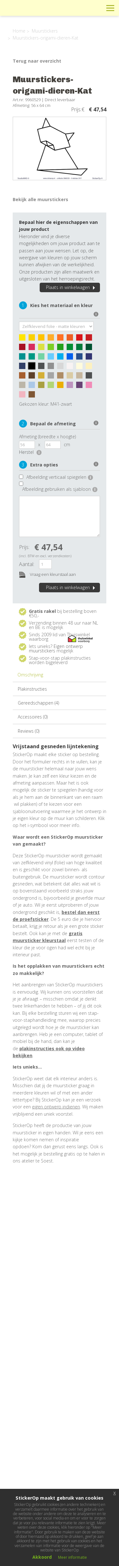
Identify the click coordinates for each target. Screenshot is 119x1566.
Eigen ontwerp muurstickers (56, 648)
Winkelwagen (81, 7)
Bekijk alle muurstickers (40, 199)
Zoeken (96, 7)
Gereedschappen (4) (38, 703)
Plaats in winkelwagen (71, 287)
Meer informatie (72, 1557)
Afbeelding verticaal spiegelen (59, 477)
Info (67, 7)
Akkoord (42, 1557)
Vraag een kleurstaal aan (47, 574)
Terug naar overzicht (37, 61)
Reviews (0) (28, 731)
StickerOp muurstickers (27, 13)
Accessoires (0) (33, 717)
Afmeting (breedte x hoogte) (47, 437)
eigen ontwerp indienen (56, 1107)
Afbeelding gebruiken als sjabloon (59, 489)
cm (67, 444)
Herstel (30, 452)
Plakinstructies (32, 689)
